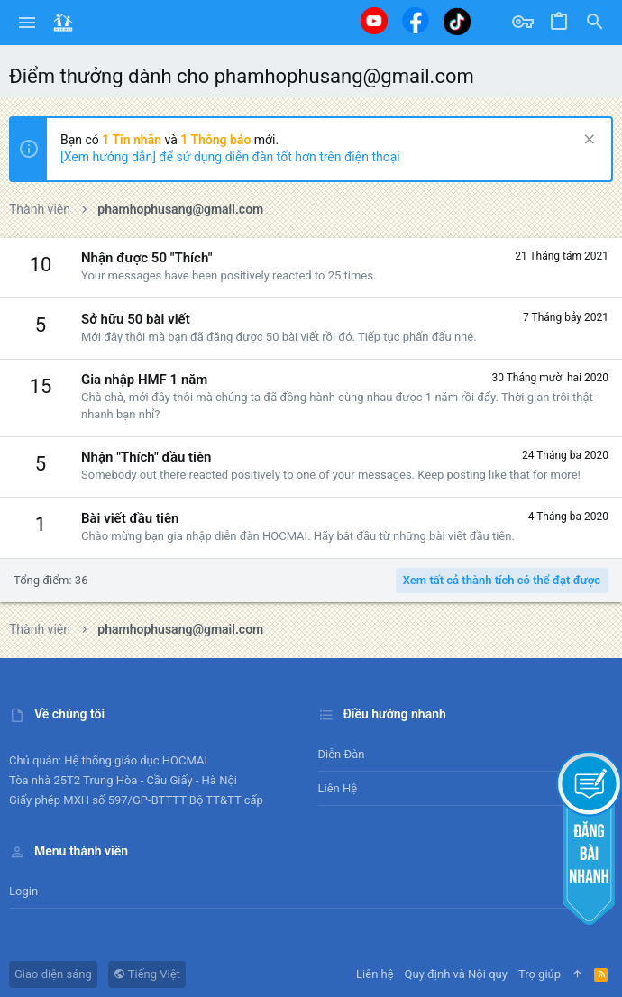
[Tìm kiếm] (595, 22)
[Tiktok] (457, 21)
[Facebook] (415, 20)
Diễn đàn (341, 754)
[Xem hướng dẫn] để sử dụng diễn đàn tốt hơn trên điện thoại (230, 157)
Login (23, 891)
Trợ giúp (539, 974)
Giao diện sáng (53, 974)
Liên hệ (338, 788)
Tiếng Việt (147, 974)
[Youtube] (374, 21)
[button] (27, 22)
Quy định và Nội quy (456, 974)
